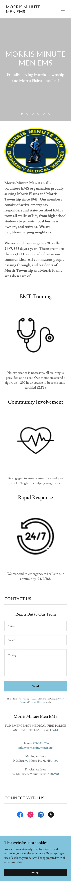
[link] (26, 12)
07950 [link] (54, 761)
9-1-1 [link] (55, 730)
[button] (63, 9)
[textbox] (35, 626)
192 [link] (26, 761)
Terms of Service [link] (37, 702)
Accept (35, 872)
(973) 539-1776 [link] (40, 743)
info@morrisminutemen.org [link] (35, 747)
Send (35, 686)
